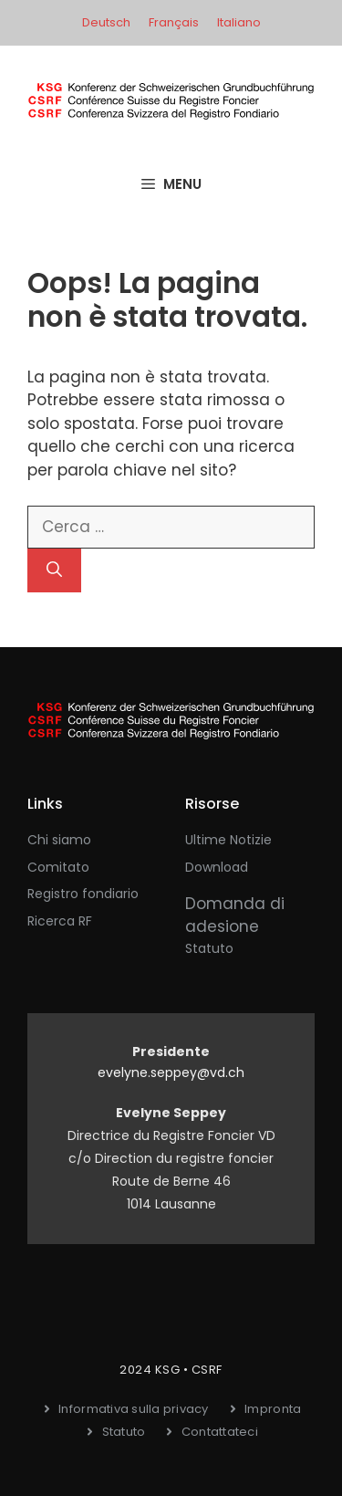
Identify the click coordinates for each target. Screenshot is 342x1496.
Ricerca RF (59, 921)
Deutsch (106, 22)
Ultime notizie (228, 840)
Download (216, 867)
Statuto (209, 948)
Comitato (58, 867)
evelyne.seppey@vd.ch (171, 1072)
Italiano (239, 22)
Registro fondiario (83, 893)
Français (174, 22)
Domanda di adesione (235, 915)
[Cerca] (54, 570)
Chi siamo (59, 840)
